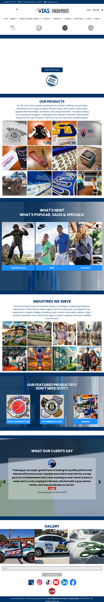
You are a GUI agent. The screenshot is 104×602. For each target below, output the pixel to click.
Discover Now (52, 70)
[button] (14, 18)
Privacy (64, 598)
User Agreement (54, 598)
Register (96, 10)
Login (88, 10)
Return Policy (74, 598)
